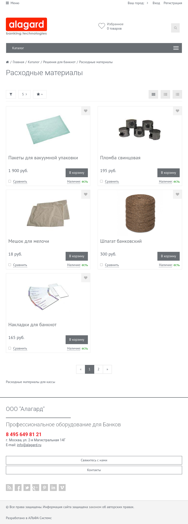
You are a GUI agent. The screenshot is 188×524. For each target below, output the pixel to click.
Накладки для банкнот (32, 324)
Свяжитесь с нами (94, 460)
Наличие (73, 181)
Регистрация (173, 3)
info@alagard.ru (29, 445)
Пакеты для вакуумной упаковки (43, 157)
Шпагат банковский (121, 241)
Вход (156, 3)
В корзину (76, 172)
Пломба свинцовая (120, 157)
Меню (12, 3)
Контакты (94, 470)
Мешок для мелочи (28, 241)
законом (95, 507)
